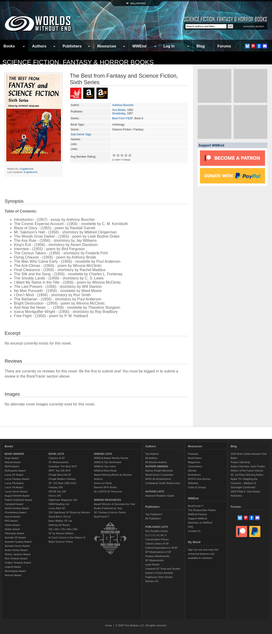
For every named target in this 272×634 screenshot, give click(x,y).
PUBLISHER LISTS (156, 526)
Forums (224, 46)
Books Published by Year (108, 508)
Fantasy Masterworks (157, 556)
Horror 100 (55, 495)
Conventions (195, 466)
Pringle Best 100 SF (60, 474)
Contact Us (194, 531)
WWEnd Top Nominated (107, 462)
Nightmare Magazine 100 (63, 499)
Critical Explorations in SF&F (161, 547)
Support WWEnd (197, 518)
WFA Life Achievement (158, 479)
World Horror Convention (159, 474)
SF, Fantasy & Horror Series (110, 512)
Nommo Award (13, 575)
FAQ (190, 526)
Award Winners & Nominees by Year (114, 504)
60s (57, 529)
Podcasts (193, 453)
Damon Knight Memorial (159, 470)
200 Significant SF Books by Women (69, 512)
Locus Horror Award (16, 491)
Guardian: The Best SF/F (63, 466)
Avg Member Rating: (83, 156)
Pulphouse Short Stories (159, 577)
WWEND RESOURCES (107, 499)
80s (69, 529)
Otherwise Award (14, 533)
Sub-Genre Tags (81, 134)
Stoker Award (12, 529)
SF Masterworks (154, 560)
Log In (169, 46)
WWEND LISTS (103, 453)
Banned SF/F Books (105, 487)
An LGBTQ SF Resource (108, 491)
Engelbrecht (26, 168)
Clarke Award (12, 525)
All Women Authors (156, 462)
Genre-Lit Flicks (103, 483)
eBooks (192, 470)
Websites (193, 483)
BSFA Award (12, 466)
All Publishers (153, 518)
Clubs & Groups (197, 487)
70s (63, 529)
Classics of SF (57, 458)
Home (108, 625)
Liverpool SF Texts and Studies (162, 568)
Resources (106, 46)
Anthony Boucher (122, 105)
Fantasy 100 (56, 487)
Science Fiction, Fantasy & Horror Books (78, 62)
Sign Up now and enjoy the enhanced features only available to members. (203, 553)
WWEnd (139, 46)
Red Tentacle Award (16, 558)
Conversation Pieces (157, 539)
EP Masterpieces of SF (158, 552)
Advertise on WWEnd (200, 522)
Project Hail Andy (240, 462)
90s (75, 529)
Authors (39, 46)
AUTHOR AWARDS (156, 466)
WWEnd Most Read (105, 470)
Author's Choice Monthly (159, 572)
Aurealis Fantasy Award (18, 541)
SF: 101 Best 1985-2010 (62, 483)
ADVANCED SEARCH (253, 26)
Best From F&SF (122, 118)
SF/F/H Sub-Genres (199, 479)
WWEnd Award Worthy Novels (111, 458)
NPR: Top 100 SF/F (60, 470)
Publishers (72, 46)
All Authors (151, 458)
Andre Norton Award (16, 550)
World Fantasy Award (17, 508)
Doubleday (118, 113)
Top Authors (152, 453)
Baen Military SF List (60, 520)
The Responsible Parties (202, 510)
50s (51, 529)
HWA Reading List (59, 504)
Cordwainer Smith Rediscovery (162, 483)
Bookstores (194, 474)
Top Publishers (153, 514)
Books (9, 46)
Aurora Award (12, 516)
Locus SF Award (14, 474)
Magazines (194, 462)
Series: (75, 118)
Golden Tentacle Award (18, 562)
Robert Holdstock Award (18, 499)
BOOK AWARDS (14, 453)
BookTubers (195, 458)
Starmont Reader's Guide (159, 495)
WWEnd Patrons (197, 514)
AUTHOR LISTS (154, 491)
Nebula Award (12, 462)
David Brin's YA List (60, 516)
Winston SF (152, 581)
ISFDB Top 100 (57, 491)
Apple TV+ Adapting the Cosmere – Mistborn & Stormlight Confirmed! (244, 483)
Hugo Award (12, 458)
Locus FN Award (14, 483)
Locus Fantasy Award (17, 479)
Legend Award (13, 566)
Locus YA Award (14, 487)
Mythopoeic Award (15, 470)
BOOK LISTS (56, 453)
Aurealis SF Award (15, 537)
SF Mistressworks (59, 462)
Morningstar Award (15, 571)
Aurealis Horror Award (17, 545)
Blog (200, 46)
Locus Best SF (57, 508)
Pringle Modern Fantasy (62, 479)
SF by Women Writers (61, 533)
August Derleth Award (17, 495)
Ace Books (118, 110)
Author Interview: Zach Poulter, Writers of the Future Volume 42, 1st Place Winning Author (248, 470)
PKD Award (11, 520)
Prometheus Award (15, 512)
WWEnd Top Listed (105, 466)
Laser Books (152, 564)
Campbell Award (14, 504)
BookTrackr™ (101, 516)
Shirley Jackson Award (17, 554)
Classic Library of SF (157, 543)
